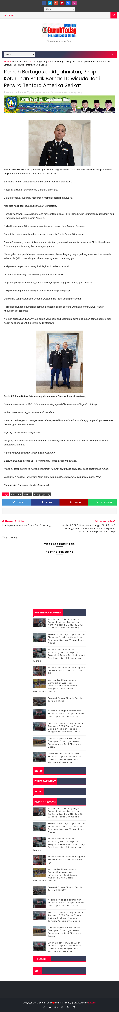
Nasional (16, 61)
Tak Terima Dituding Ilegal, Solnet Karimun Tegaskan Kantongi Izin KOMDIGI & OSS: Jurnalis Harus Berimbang (65, 623)
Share (47, 502)
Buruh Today (64, 1002)
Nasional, (57, 92)
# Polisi (27, 494)
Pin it (75, 502)
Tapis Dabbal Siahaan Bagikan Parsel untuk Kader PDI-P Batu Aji (66, 670)
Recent (42, 958)
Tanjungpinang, (75, 92)
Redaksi (92, 1002)
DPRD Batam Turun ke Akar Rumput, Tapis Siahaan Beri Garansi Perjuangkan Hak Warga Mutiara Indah (64, 758)
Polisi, (65, 92)
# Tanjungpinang (42, 494)
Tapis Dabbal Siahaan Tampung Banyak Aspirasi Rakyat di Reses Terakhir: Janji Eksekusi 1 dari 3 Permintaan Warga (59, 655)
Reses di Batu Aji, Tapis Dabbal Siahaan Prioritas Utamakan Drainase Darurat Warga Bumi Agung (67, 638)
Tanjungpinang (40, 61)
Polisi (26, 61)
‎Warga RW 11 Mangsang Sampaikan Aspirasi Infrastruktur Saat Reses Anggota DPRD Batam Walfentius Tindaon (55, 686)
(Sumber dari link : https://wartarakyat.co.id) (26, 485)
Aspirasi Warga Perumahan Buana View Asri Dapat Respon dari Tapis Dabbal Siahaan (66, 713)
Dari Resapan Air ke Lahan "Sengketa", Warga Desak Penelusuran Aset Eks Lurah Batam (64, 743)
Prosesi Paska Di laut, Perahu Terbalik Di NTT (66, 699)
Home (6, 61)
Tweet (18, 502)
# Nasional (16, 494)
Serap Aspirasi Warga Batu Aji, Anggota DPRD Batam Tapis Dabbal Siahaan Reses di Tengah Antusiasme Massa (66, 727)
